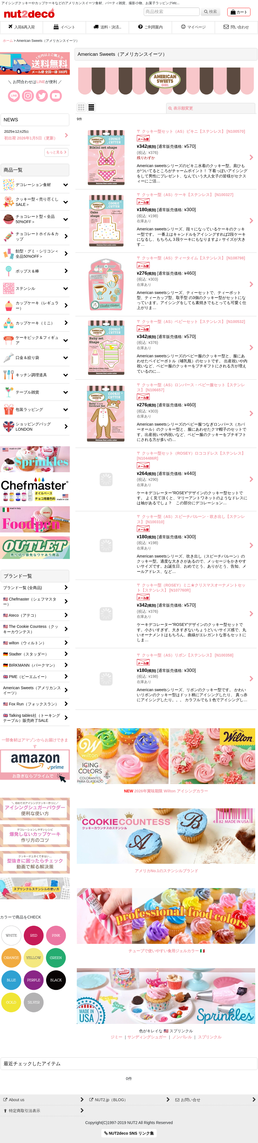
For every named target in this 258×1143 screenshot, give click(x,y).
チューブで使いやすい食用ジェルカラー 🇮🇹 (166, 951)
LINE (40, 81)
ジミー (116, 1037)
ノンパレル (182, 1037)
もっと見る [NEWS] (56, 152)
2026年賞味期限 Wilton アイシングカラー (171, 791)
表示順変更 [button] (180, 108)
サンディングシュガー (146, 1037)
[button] (107, 27)
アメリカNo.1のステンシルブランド (166, 871)
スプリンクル (209, 1037)
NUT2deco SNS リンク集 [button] (129, 1133)
